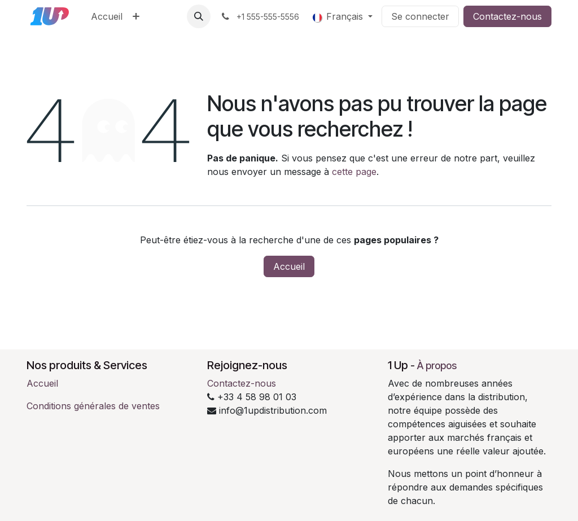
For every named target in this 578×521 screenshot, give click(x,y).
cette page (354, 171)
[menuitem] (106, 16)
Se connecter (420, 16)
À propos (437, 365)
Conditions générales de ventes (93, 405)
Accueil (289, 266)
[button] (199, 16)
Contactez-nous (507, 16)
